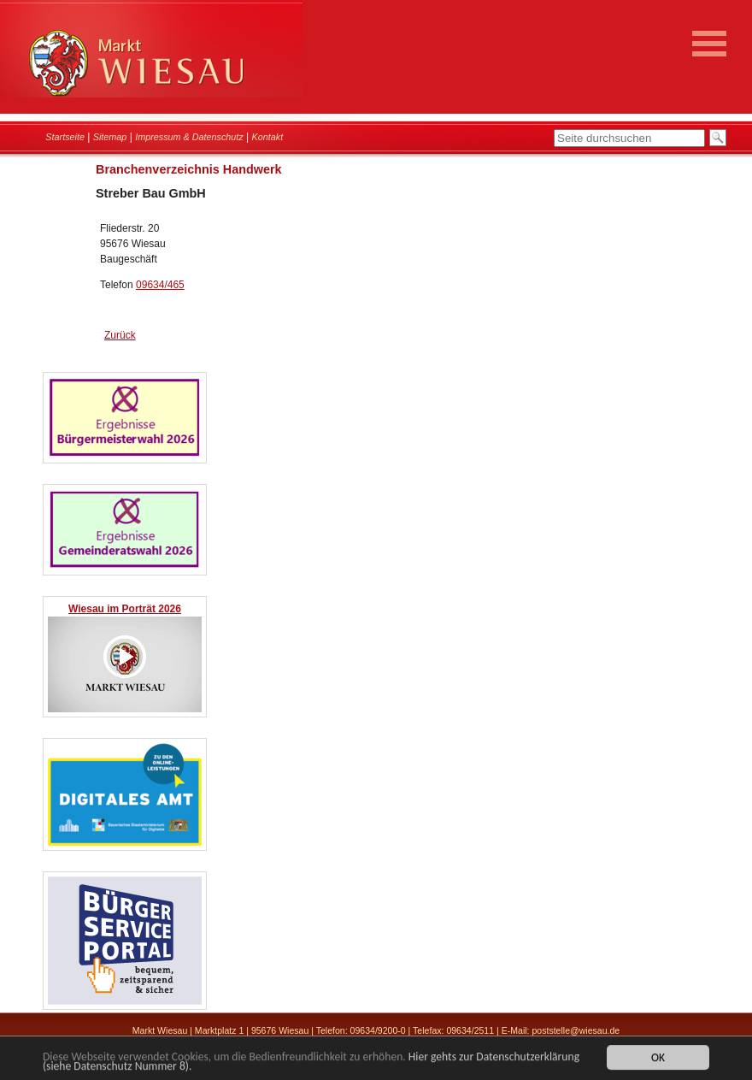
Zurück (120, 335)
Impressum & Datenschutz (189, 137)
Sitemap (110, 137)
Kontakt (268, 137)
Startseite (65, 137)
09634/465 (160, 285)
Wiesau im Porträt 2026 (124, 609)
